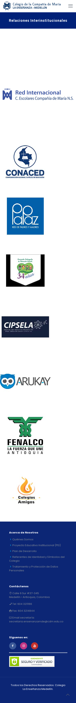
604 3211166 (24, 604)
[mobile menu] (70, 6)
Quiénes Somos (22, 539)
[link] (38, 94)
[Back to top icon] (67, 695)
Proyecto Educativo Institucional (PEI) (36, 545)
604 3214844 (26, 611)
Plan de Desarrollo (24, 551)
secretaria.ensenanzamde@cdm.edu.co (36, 621)
